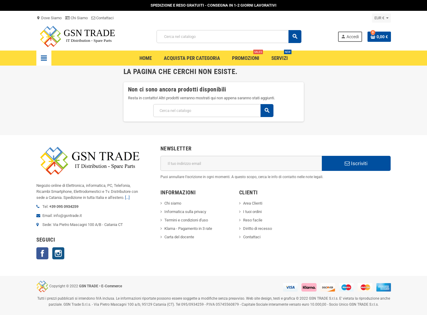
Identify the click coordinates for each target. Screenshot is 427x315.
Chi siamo (172, 203)
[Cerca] (229, 36)
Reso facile (252, 220)
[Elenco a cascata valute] (381, 18)
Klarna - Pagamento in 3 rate (188, 228)
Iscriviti (356, 163)
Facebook (42, 253)
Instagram (58, 253)
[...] (127, 197)
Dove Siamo (49, 18)
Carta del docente (179, 237)
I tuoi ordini (252, 211)
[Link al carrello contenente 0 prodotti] (379, 37)
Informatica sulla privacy (185, 211)
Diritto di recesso (257, 228)
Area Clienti (252, 203)
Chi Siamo (76, 18)
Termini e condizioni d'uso (186, 220)
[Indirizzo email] (241, 163)
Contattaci (102, 18)
